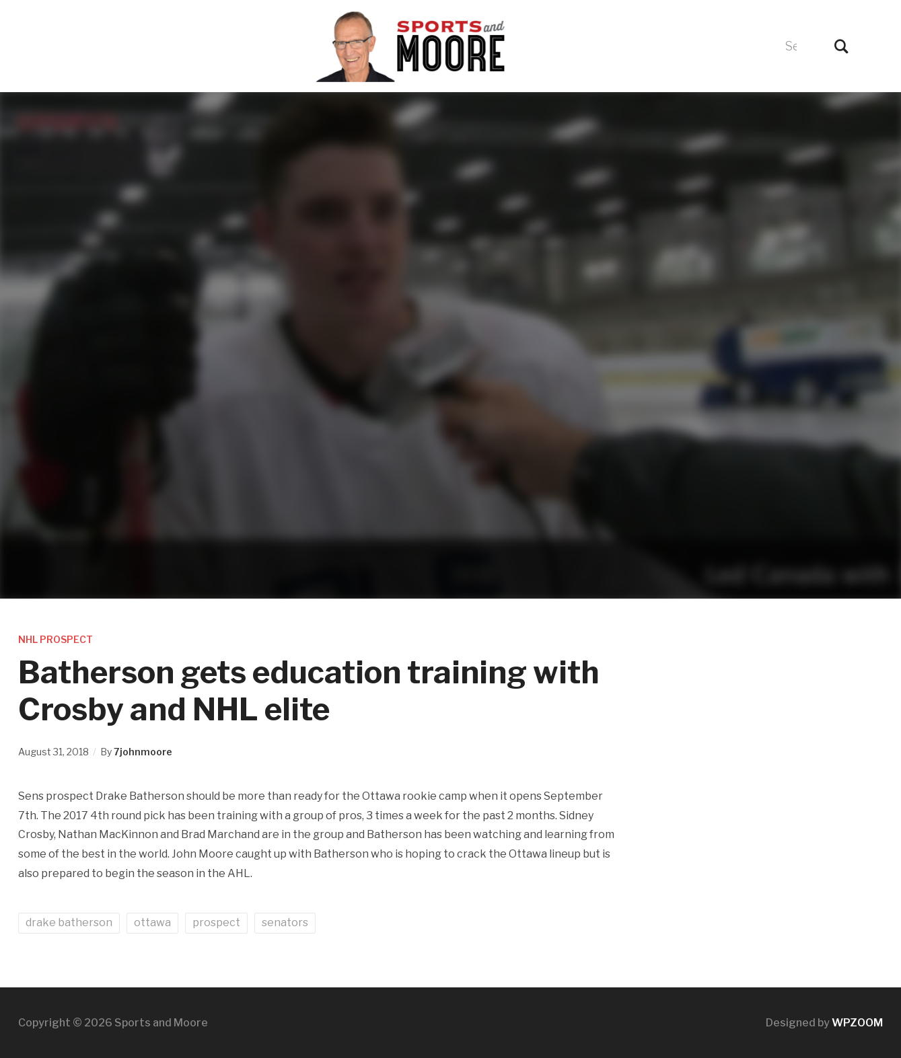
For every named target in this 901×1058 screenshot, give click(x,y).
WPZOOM (857, 1022)
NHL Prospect (55, 639)
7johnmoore (143, 751)
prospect (216, 922)
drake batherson (69, 922)
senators (285, 922)
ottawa (152, 922)
